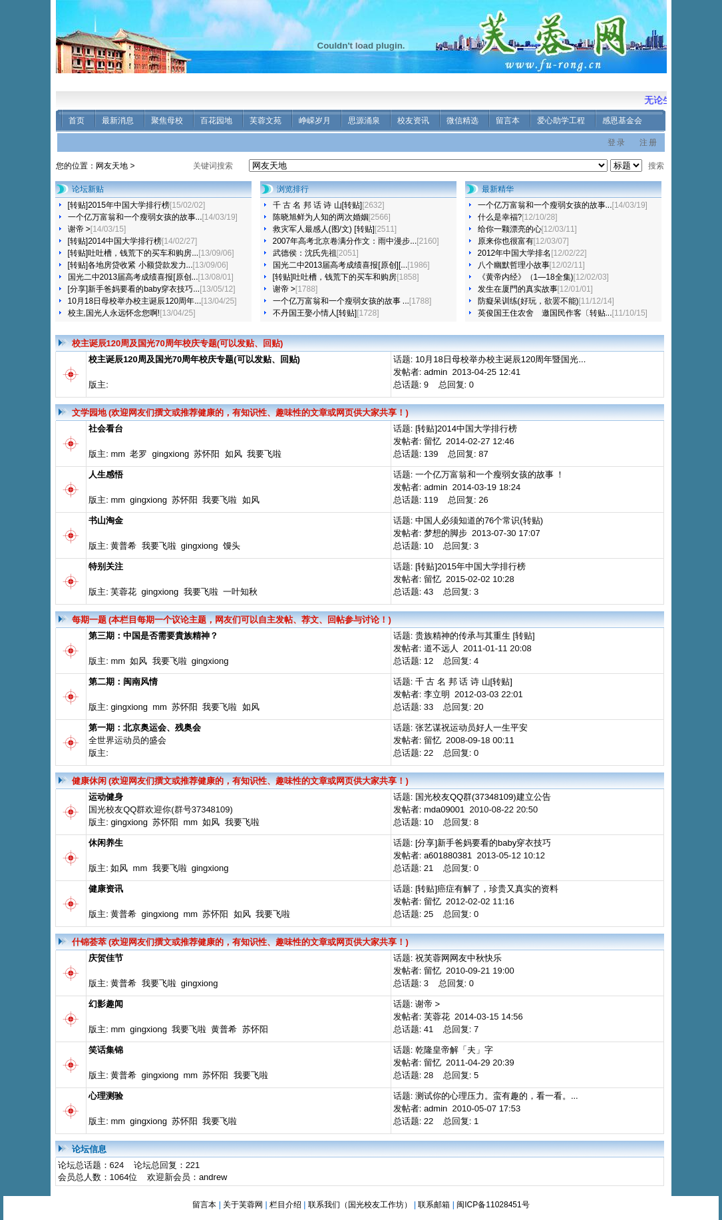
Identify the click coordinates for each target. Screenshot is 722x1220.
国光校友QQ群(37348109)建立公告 (483, 797)
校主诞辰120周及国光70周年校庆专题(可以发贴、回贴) (177, 343)
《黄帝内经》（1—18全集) (526, 277)
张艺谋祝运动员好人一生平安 (471, 728)
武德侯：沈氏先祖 (305, 253)
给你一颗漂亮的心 (510, 229)
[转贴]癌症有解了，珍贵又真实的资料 (486, 889)
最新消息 (118, 120)
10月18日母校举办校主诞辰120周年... (135, 301)
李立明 (437, 694)
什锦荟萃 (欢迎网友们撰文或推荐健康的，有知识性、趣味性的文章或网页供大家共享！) (240, 942)
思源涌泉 (364, 120)
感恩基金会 (622, 120)
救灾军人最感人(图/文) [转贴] (324, 229)
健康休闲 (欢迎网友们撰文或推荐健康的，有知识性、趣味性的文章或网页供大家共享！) (240, 781)
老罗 (138, 454)
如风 (233, 454)
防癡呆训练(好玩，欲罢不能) (528, 301)
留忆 (432, 441)
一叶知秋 (240, 592)
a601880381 (448, 855)
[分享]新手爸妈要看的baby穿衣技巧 (483, 843)
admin (435, 372)
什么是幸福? (500, 217)
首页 (77, 120)
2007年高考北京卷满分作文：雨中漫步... (345, 241)
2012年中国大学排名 (515, 253)
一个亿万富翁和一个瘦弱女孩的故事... (135, 217)
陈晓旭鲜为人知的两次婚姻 (321, 217)
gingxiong (171, 454)
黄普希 (123, 546)
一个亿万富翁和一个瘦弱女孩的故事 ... (341, 301)
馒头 (231, 546)
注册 (648, 142)
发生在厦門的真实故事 (518, 289)
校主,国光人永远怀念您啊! (114, 313)
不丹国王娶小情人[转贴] (315, 313)
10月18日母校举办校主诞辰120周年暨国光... (500, 359)
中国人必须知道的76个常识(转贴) (479, 520)
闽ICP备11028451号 (492, 1204)
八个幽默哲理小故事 (514, 265)
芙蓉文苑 (265, 120)
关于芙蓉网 (243, 1204)
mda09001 (444, 809)
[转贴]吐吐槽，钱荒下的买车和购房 (335, 277)
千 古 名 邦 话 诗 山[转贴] (318, 205)
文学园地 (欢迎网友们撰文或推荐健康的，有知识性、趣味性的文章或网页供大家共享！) (240, 413)
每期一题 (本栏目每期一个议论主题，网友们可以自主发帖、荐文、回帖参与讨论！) (231, 620)
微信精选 (462, 120)
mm (117, 454)
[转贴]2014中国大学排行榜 (115, 241)
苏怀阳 (207, 454)
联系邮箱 (434, 1204)
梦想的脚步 (445, 533)
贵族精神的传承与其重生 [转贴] (475, 636)
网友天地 (112, 165)
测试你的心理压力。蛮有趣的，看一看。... (496, 1096)
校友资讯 (413, 120)
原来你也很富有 (506, 241)
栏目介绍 (285, 1204)
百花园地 (216, 120)
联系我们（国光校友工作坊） (360, 1204)
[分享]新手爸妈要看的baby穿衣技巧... (134, 289)
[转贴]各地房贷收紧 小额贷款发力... (130, 265)
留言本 (508, 120)
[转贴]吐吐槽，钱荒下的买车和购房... (133, 253)
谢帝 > (79, 229)
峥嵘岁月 (315, 120)
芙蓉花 (123, 592)
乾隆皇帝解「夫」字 (454, 1050)
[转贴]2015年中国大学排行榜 (119, 205)
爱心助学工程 (561, 120)
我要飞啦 (264, 454)
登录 (617, 142)
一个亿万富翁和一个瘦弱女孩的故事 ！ (490, 474)
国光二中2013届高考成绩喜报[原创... (133, 277)
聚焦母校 (167, 120)
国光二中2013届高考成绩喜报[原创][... (340, 265)
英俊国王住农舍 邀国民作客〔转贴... (545, 313)
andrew (213, 1177)
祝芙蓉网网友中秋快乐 (458, 958)
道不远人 (441, 648)
